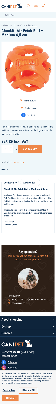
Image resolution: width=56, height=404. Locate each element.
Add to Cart (30, 149)
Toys (13, 15)
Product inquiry (31, 108)
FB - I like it (31, 115)
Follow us (12, 362)
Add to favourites (30, 100)
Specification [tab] (30, 182)
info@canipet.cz (18, 302)
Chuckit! (33, 25)
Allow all (10, 398)
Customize (9, 390)
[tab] (10, 181)
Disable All (28, 390)
